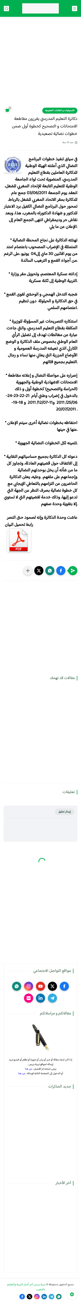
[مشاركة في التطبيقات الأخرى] (27, 570)
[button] (60, 570)
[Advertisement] (40, 64)
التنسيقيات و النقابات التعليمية (60, 110)
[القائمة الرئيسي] (74, 8)
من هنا (28, 1069)
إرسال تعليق (64, 812)
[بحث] (6, 8)
